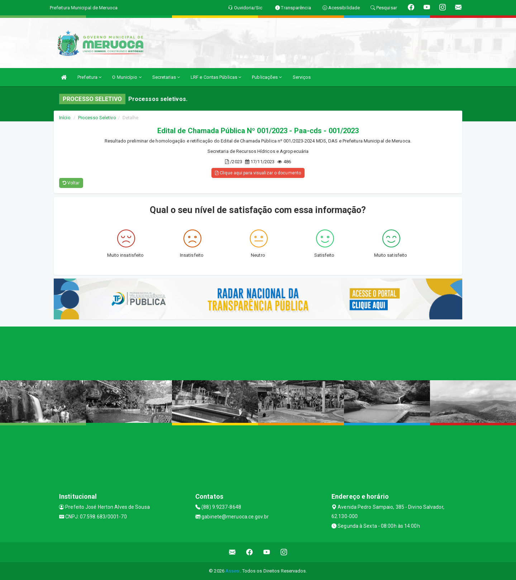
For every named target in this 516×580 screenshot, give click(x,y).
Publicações (267, 77)
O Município (126, 77)
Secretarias (166, 77)
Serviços (302, 77)
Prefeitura (89, 77)
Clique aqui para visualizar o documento (258, 172)
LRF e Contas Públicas (216, 77)
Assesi (232, 571)
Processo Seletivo (97, 117)
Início (65, 117)
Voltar (71, 182)
